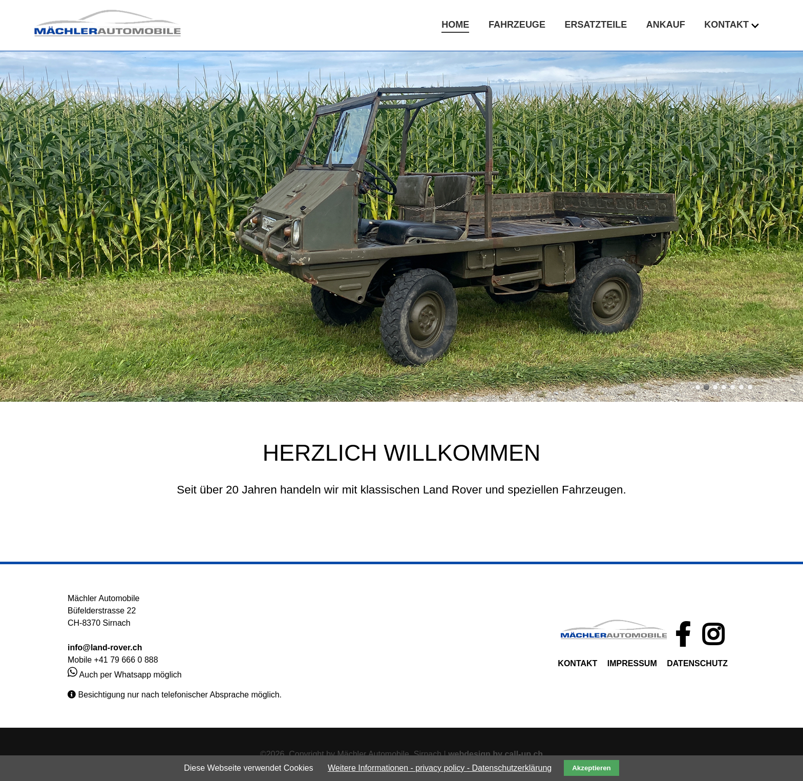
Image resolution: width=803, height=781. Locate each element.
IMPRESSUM (632, 663)
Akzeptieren (591, 768)
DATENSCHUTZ (697, 663)
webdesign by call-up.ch (495, 754)
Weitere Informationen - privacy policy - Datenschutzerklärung (440, 768)
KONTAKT (577, 663)
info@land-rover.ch (105, 647)
